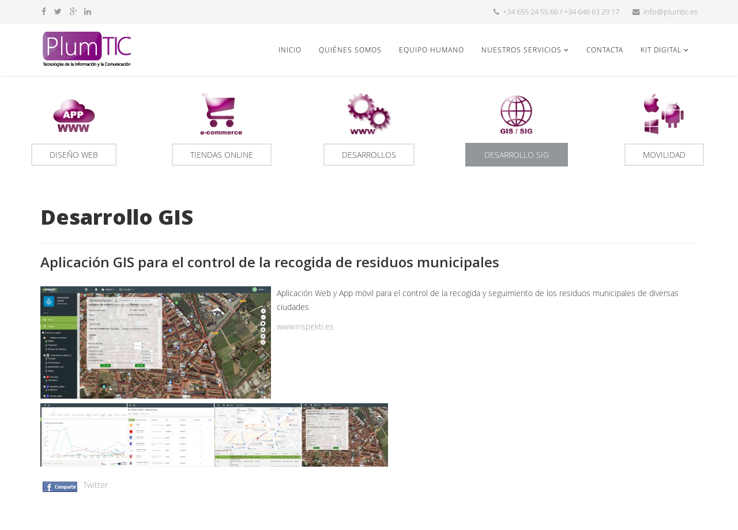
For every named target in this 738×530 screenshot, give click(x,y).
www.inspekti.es (305, 326)
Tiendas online (221, 154)
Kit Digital (661, 49)
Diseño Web (74, 154)
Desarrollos (369, 154)
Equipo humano (431, 49)
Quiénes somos (350, 49)
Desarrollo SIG (516, 154)
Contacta (604, 49)
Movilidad (664, 154)
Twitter (95, 484)
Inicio (290, 49)
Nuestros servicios (521, 49)
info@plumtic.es (670, 12)
